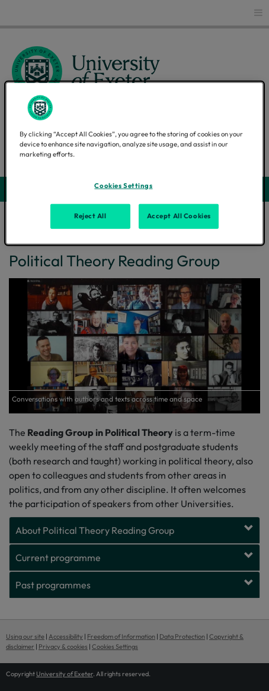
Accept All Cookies (179, 216)
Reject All (90, 216)
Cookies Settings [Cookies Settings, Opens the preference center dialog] (123, 185)
